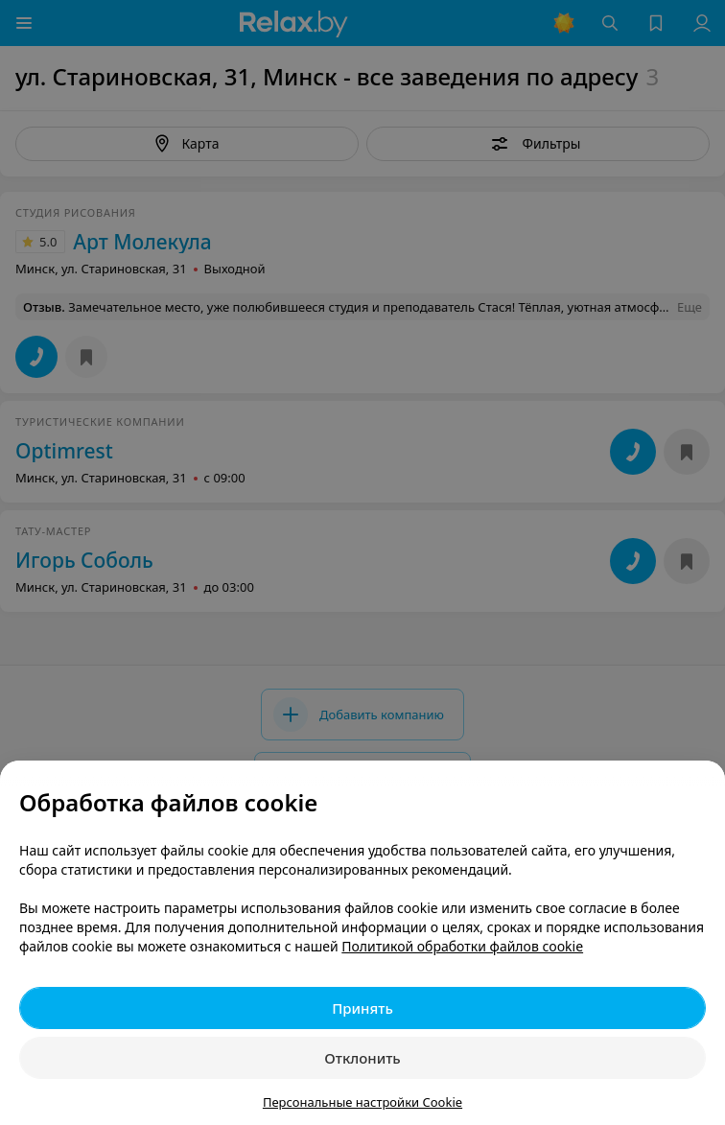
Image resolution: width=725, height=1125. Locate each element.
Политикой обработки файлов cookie (462, 946)
